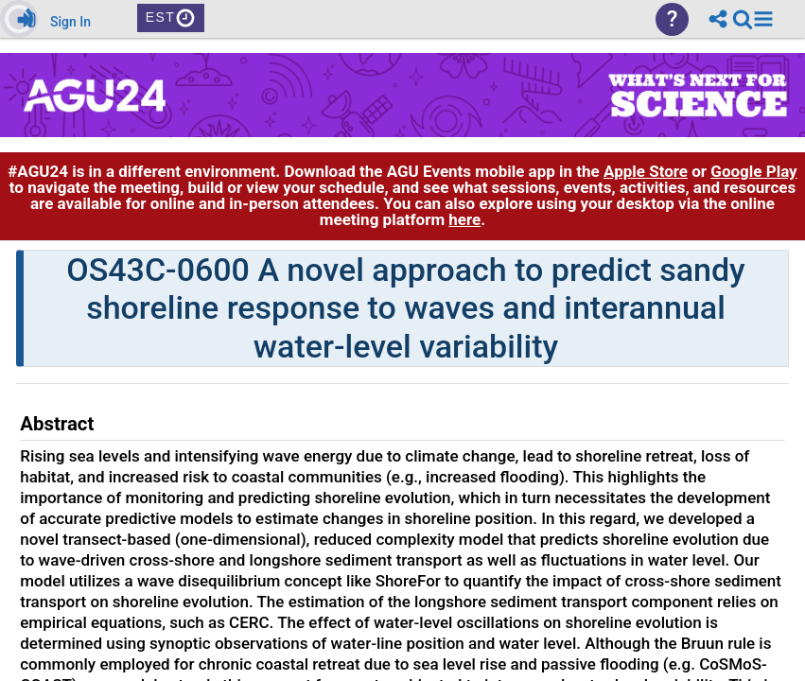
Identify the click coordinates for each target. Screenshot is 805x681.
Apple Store (646, 171)
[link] (742, 19)
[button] (763, 19)
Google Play (753, 171)
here (464, 219)
